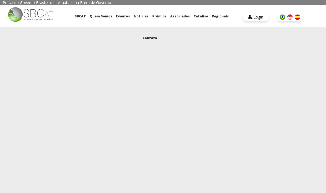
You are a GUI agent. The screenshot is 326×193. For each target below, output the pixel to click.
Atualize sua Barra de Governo (84, 2)
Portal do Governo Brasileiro (27, 2)
